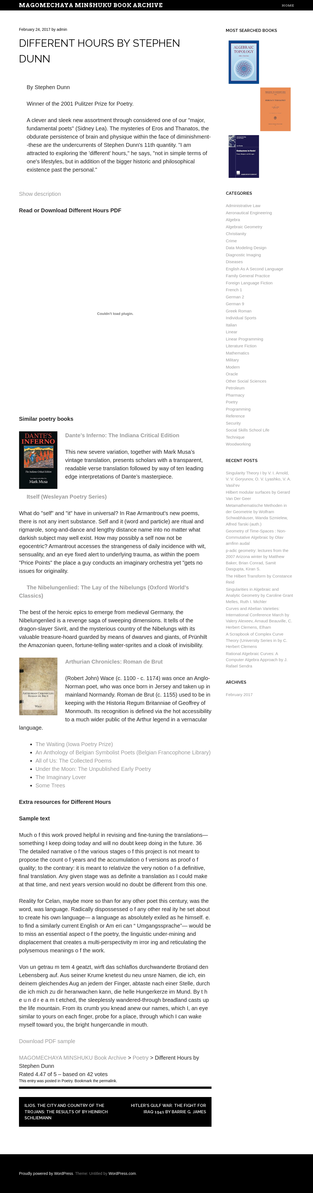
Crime (231, 240)
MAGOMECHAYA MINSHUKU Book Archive (91, 5)
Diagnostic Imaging (243, 254)
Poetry (67, 1081)
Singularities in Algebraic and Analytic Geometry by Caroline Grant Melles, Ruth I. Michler (259, 595)
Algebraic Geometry (244, 226)
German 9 (235, 303)
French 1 (234, 289)
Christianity (236, 233)
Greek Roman (238, 311)
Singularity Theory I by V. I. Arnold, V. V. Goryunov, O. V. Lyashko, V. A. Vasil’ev (258, 479)
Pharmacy (235, 395)
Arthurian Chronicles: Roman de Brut (114, 662)
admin (62, 29)
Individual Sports (241, 317)
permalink (107, 1081)
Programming (238, 409)
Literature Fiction (241, 345)
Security (233, 423)
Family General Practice (248, 275)
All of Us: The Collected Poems (73, 761)
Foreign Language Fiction (249, 283)
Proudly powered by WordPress (46, 1173)
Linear (231, 331)
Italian (231, 325)
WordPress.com (122, 1173)
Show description (40, 194)
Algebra (233, 219)
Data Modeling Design (246, 247)
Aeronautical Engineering (249, 212)
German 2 (235, 297)
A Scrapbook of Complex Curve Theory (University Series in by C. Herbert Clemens (256, 640)
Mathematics (237, 353)
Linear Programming (244, 339)
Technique (235, 437)
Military (232, 360)
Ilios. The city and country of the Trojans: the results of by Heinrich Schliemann (66, 1111)
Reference (235, 416)
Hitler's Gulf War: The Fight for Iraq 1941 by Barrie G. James (168, 1108)
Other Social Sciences (246, 381)
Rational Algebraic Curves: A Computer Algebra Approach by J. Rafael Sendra (256, 659)
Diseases (234, 261)
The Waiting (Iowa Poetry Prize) (74, 744)
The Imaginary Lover (60, 777)
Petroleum (235, 388)
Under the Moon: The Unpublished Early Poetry (93, 769)
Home (288, 5)
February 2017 (239, 694)
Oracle (232, 374)
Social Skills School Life (247, 430)
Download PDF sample (47, 1041)
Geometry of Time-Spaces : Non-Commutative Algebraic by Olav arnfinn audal (256, 537)
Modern (233, 367)
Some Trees (50, 785)
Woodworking (238, 444)
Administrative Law (243, 205)
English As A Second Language (254, 268)
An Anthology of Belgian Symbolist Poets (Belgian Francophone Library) (123, 752)
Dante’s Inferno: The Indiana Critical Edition (122, 435)
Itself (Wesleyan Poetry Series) (67, 497)
